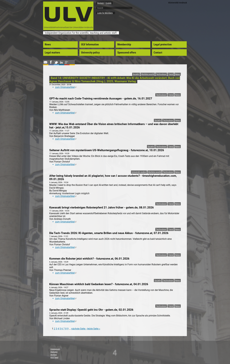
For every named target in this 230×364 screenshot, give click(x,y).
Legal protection (163, 44)
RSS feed (54, 357)
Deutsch (100, 3)
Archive (53, 355)
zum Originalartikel (65, 87)
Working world (147, 74)
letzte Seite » (93, 328)
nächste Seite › (79, 328)
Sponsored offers (126, 52)
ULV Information (90, 44)
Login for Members (105, 13)
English (108, 3)
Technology (161, 74)
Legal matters (52, 52)
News (48, 44)
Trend (170, 74)
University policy (90, 52)
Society (136, 74)
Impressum (55, 349)
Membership (124, 44)
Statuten (54, 352)
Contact (158, 52)
